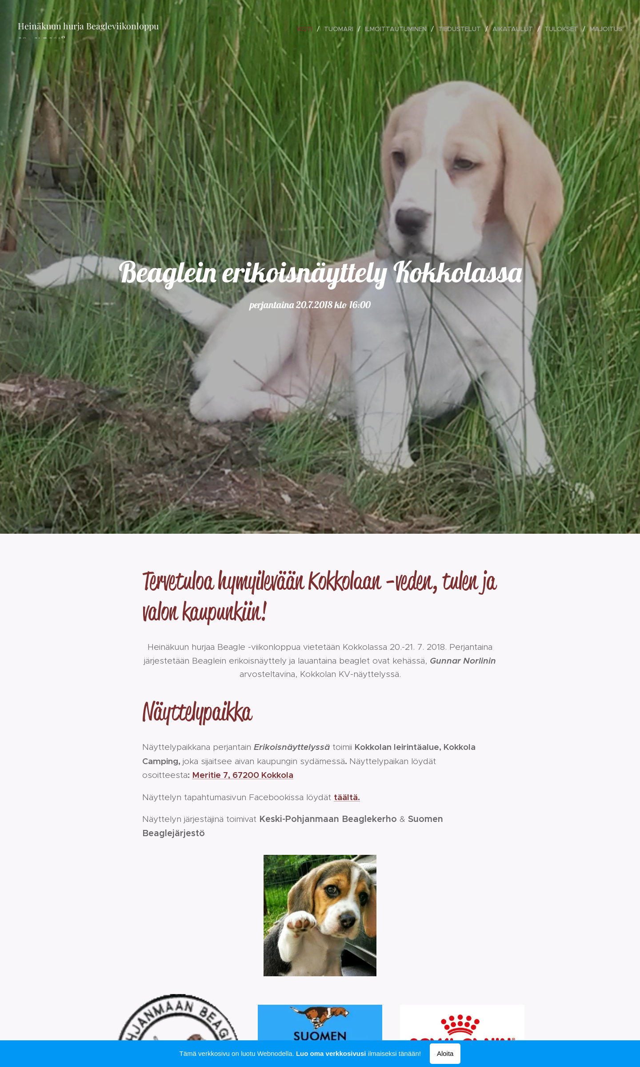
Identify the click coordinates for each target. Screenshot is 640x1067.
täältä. (347, 796)
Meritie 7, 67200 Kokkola (242, 774)
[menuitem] (307, 29)
